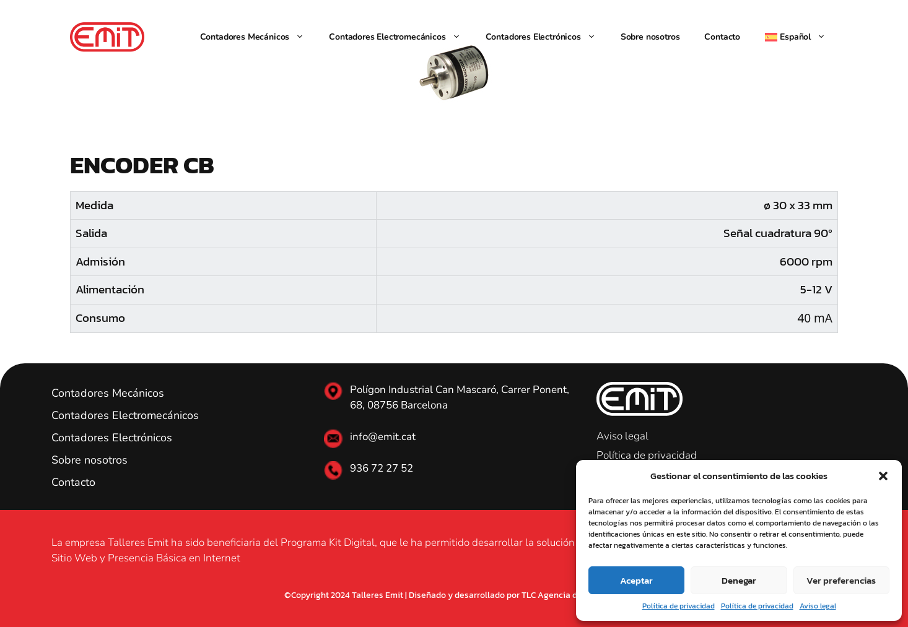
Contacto (722, 37)
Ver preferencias (841, 580)
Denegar (739, 580)
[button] (883, 476)
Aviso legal (818, 606)
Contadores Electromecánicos (401, 37)
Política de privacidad (678, 606)
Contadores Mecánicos (258, 37)
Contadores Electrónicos (547, 37)
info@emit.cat (383, 437)
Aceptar (636, 580)
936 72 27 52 (381, 468)
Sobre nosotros (650, 37)
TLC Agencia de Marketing (573, 595)
